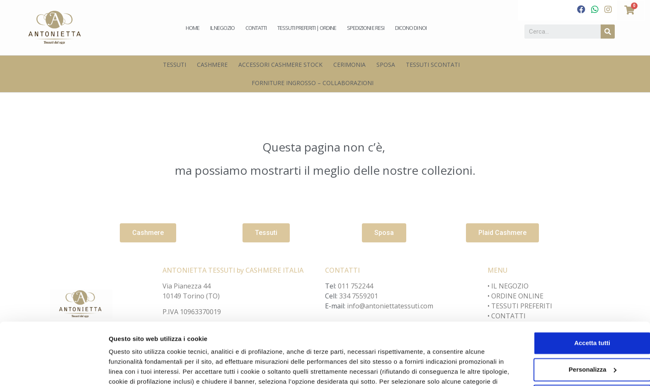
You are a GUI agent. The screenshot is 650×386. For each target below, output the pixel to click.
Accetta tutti (581, 298)
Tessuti (174, 64)
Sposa (385, 64)
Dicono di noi (411, 28)
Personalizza (128, 369)
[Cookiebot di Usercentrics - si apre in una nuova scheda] (53, 370)
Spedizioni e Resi (365, 28)
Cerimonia (349, 64)
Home (192, 28)
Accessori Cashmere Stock (280, 64)
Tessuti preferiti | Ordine (306, 28)
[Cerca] (608, 31)
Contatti (256, 28)
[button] (148, 232)
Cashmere (212, 64)
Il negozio (222, 28)
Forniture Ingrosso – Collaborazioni (313, 83)
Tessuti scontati (433, 64)
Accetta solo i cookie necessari (581, 351)
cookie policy (454, 346)
